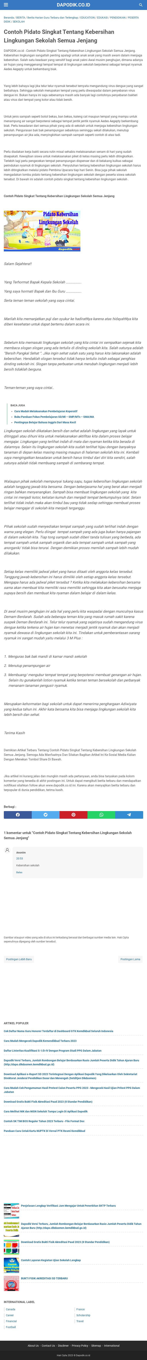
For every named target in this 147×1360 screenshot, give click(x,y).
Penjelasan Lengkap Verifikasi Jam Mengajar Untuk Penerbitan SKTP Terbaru (68, 1205)
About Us (33, 1345)
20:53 (19, 858)
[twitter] (46, 815)
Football (11, 1327)
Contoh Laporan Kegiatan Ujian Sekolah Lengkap (51, 1260)
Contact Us (48, 1345)
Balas (19, 872)
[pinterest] (73, 815)
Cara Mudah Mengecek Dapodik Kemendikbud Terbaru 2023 (40, 1040)
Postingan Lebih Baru (19, 959)
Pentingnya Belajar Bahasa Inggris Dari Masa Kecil (45, 422)
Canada (10, 1309)
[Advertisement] (73, 990)
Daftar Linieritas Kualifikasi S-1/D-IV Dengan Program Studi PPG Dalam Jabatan (52, 1050)
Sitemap (96, 1345)
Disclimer (63, 1345)
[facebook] (18, 815)
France (80, 1309)
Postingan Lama (130, 959)
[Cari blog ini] (141, 5)
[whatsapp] (101, 815)
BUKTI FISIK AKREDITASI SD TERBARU (44, 1278)
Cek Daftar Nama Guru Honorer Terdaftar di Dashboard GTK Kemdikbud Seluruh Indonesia (58, 1031)
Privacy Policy (80, 1345)
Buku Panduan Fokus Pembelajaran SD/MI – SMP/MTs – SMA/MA (54, 416)
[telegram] (129, 815)
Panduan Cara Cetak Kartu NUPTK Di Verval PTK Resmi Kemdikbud (44, 1130)
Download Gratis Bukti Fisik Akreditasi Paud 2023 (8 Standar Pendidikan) (48, 1101)
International (111, 1345)
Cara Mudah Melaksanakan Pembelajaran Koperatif (45, 411)
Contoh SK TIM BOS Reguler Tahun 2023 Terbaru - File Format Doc (44, 1121)
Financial (11, 1321)
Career (10, 1315)
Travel (79, 1321)
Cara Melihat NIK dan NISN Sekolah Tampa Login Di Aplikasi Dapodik (45, 1111)
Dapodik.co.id (73, 5)
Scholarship (83, 1315)
